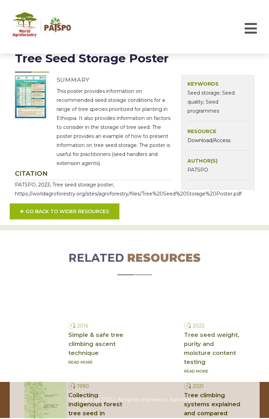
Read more (80, 394)
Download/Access (208, 140)
